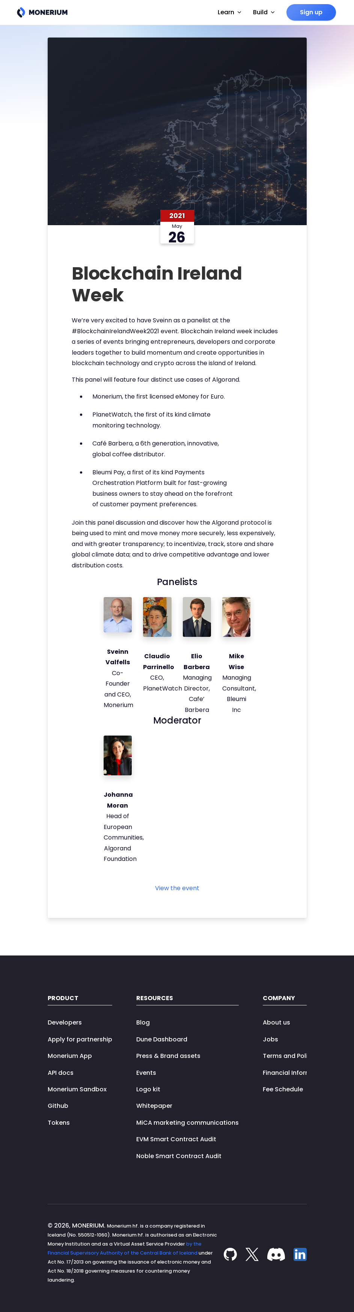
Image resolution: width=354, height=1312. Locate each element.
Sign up (311, 12)
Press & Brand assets (168, 1056)
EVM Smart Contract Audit (176, 1139)
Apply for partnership (80, 1039)
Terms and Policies (291, 1056)
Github (58, 1105)
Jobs (270, 1039)
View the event (177, 888)
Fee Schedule (283, 1089)
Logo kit (148, 1089)
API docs (61, 1072)
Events (146, 1072)
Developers (65, 1022)
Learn (229, 12)
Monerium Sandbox (77, 1089)
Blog (143, 1022)
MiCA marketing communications (187, 1122)
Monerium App (70, 1056)
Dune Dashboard (161, 1039)
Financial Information (295, 1072)
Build (263, 12)
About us (276, 1022)
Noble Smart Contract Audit (178, 1156)
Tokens (59, 1122)
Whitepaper (154, 1105)
